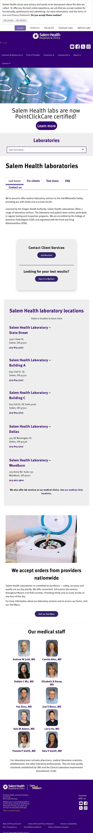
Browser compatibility (68, 823)
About (77, 55)
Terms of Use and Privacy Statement (41, 823)
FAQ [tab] (67, 181)
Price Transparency (10, 827)
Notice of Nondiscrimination (58, 827)
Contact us (36, 27)
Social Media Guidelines (32, 827)
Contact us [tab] (15, 187)
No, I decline (21, 20)
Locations (49, 55)
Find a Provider (33, 54)
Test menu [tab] (52, 181)
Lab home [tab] (15, 181)
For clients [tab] (33, 181)
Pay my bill (50, 27)
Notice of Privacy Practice (12, 823)
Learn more (46, 126)
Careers (6, 63)
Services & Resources (12, 55)
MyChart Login (84, 27)
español (20, 28)
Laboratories (46, 140)
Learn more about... (17, 149)
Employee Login (67, 27)
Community (64, 55)
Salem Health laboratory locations (46, 310)
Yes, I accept (8, 20)
